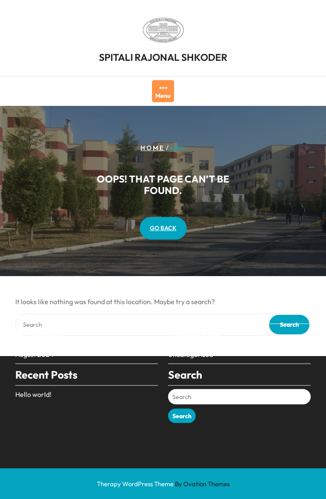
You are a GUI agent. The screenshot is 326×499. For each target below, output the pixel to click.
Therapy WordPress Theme (163, 484)
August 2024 (34, 344)
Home (153, 148)
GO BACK (163, 228)
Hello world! (33, 384)
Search (181, 406)
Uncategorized (190, 344)
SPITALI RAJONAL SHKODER (163, 56)
